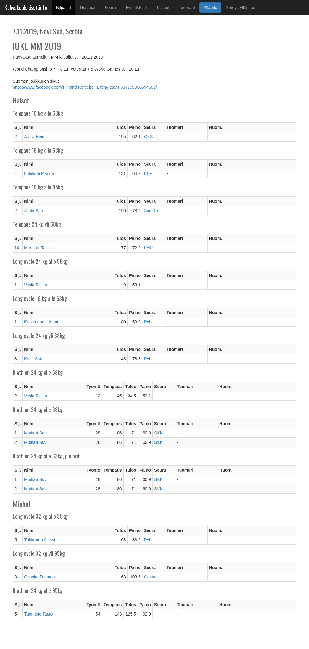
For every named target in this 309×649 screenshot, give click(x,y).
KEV (148, 173)
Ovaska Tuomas (39, 576)
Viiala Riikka (35, 284)
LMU (148, 247)
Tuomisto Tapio (38, 614)
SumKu (151, 210)
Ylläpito (210, 7)
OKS (148, 136)
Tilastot (163, 7)
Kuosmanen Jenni (41, 322)
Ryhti (149, 322)
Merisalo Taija (37, 247)
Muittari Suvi (35, 433)
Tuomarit (187, 7)
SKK (158, 433)
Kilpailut (65, 7)
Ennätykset (136, 7)
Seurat (110, 7)
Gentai (150, 576)
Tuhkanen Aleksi (39, 539)
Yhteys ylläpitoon (242, 7)
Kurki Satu (34, 358)
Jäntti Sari (33, 210)
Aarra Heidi (34, 136)
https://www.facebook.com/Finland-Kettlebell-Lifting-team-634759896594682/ (85, 87)
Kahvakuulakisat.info (26, 7)
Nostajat (87, 7)
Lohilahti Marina (39, 173)
